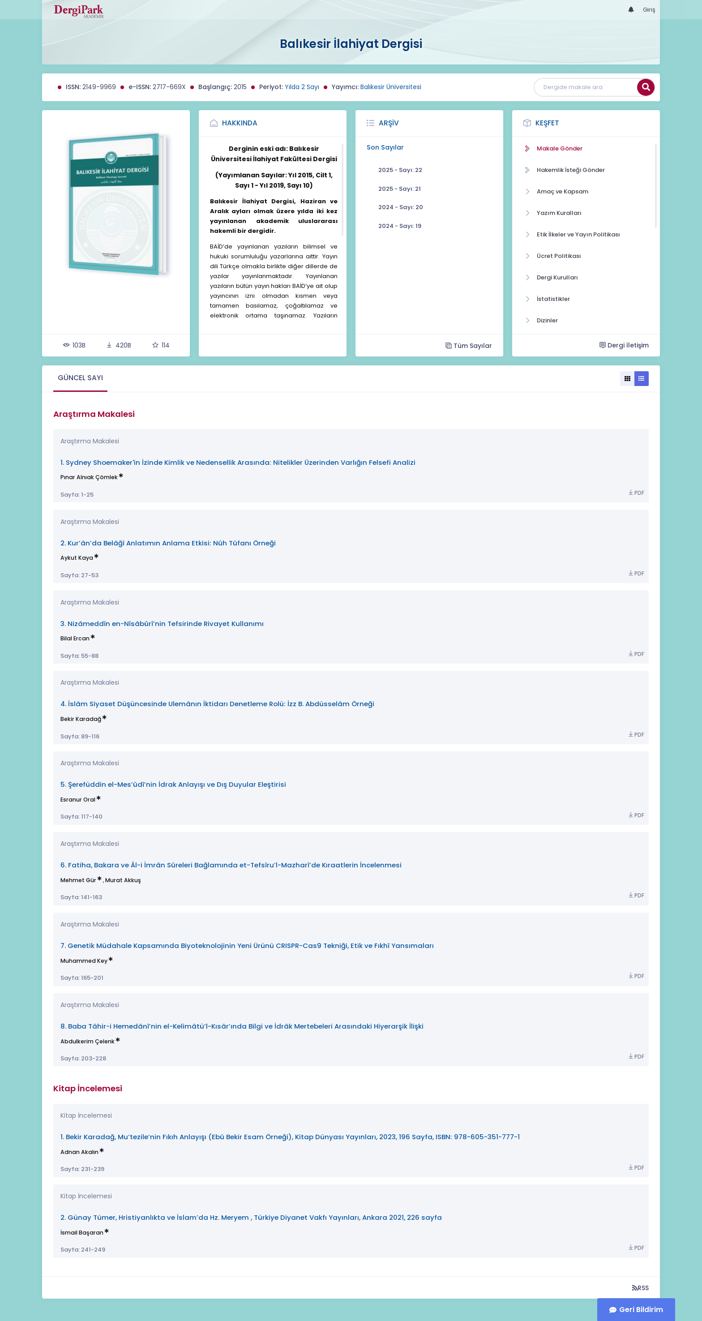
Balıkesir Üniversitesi (390, 86)
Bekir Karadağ (80, 719)
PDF (635, 493)
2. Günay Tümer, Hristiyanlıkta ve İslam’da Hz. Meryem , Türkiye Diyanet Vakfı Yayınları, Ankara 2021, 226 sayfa (251, 1217)
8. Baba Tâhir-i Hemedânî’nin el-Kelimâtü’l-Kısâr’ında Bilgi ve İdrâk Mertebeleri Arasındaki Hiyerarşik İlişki (242, 1026)
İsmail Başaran (81, 1232)
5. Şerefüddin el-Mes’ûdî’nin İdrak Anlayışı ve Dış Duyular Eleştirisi (173, 784)
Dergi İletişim (624, 345)
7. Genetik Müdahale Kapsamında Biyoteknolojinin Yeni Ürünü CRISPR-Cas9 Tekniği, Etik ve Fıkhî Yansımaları (247, 945)
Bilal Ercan (75, 638)
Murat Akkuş (123, 880)
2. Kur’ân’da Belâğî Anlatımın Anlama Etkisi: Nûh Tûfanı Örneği (168, 543)
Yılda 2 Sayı (302, 86)
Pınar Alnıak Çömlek (89, 477)
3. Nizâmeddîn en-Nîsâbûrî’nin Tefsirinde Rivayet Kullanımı (162, 623)
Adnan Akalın (79, 1152)
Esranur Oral (77, 799)
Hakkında (239, 123)
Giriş (649, 9)
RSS (640, 1287)
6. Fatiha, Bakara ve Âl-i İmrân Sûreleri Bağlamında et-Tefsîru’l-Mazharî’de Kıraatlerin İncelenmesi (231, 865)
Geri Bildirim (641, 1309)
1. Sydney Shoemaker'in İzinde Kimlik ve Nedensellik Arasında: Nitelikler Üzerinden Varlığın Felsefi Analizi (237, 462)
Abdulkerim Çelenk (87, 1041)
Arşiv (389, 123)
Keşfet (547, 123)
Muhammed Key (83, 961)
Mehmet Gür (78, 880)
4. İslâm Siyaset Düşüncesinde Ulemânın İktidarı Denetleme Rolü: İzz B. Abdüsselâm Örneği (217, 703)
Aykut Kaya (76, 558)
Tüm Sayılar (468, 345)
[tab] (80, 378)
